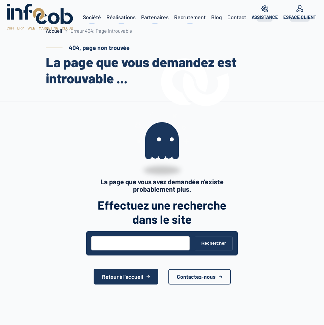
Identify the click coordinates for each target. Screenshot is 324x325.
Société (92, 17)
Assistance (265, 17)
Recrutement (190, 17)
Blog (216, 17)
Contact (236, 17)
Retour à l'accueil (122, 276)
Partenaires (155, 17)
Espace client (299, 17)
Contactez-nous (196, 276)
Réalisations (121, 17)
